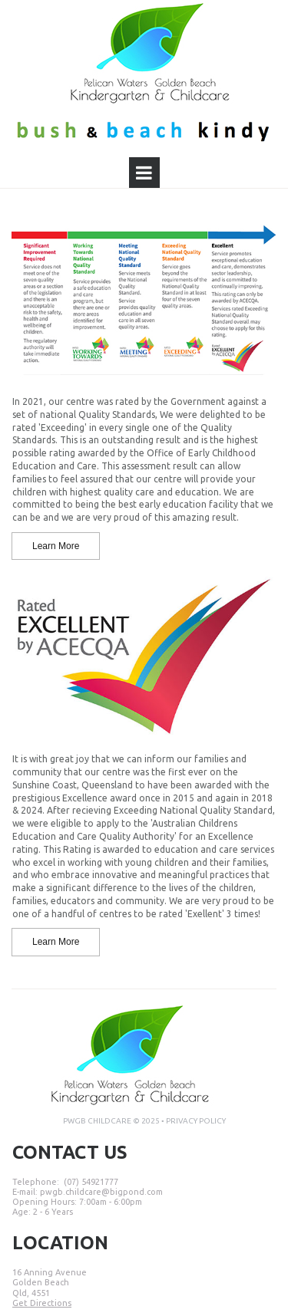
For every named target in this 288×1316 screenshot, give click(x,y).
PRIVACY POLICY (196, 1121)
